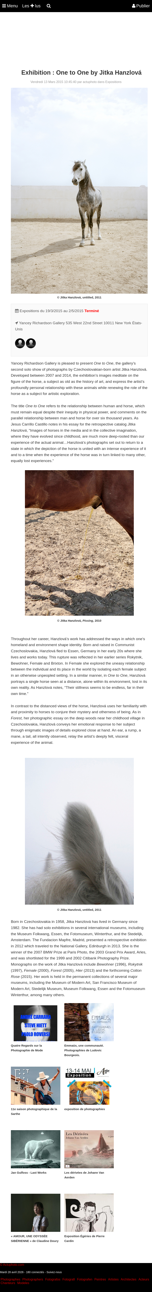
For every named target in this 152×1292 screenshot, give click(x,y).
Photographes (10, 1279)
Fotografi (68, 1279)
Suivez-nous (54, 1272)
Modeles (23, 1283)
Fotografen (84, 1279)
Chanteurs (8, 1283)
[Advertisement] (72, 41)
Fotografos (52, 1279)
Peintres (100, 1279)
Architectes (128, 1279)
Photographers (32, 1279)
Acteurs (143, 1279)
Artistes (113, 1279)
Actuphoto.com (13, 1264)
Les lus (31, 5)
